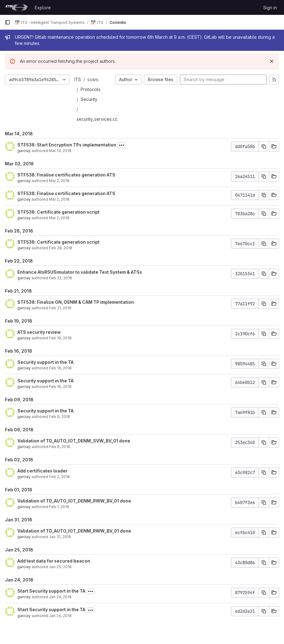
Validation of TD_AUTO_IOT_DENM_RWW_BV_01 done (74, 500)
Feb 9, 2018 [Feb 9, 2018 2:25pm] (59, 416)
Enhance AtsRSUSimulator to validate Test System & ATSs (79, 272)
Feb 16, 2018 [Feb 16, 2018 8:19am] (60, 386)
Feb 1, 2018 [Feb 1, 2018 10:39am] (59, 506)
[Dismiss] (271, 61)
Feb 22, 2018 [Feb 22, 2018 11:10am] (60, 278)
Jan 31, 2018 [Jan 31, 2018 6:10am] (60, 536)
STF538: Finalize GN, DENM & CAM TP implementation (75, 302)
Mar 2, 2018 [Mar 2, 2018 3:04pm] (59, 180)
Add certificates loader (42, 470)
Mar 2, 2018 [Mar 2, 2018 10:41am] (59, 199)
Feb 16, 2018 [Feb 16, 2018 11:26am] (60, 368)
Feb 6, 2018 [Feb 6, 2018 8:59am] (59, 446)
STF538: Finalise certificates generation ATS (66, 174)
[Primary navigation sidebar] (7, 22)
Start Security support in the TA (51, 591)
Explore (43, 7)
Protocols (90, 89)
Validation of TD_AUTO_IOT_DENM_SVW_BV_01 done (73, 440)
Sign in (270, 7)
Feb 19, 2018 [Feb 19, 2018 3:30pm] (60, 338)
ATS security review (39, 332)
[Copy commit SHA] (264, 146)
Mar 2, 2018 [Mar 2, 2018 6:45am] (59, 217)
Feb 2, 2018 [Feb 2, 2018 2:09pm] (59, 476)
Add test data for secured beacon (53, 561)
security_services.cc (97, 119)
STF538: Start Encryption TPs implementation (66, 144)
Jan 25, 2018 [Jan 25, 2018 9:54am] (60, 566)
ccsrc (93, 79)
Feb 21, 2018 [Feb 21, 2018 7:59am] (60, 308)
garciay (24, 150)
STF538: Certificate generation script (58, 212)
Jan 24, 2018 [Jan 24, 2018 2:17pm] (60, 615)
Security (89, 99)
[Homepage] (16, 7)
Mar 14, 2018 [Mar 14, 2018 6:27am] (60, 150)
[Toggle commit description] (122, 145)
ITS (77, 79)
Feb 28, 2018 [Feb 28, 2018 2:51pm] (60, 248)
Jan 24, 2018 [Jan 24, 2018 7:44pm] (60, 596)
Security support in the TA (45, 362)
